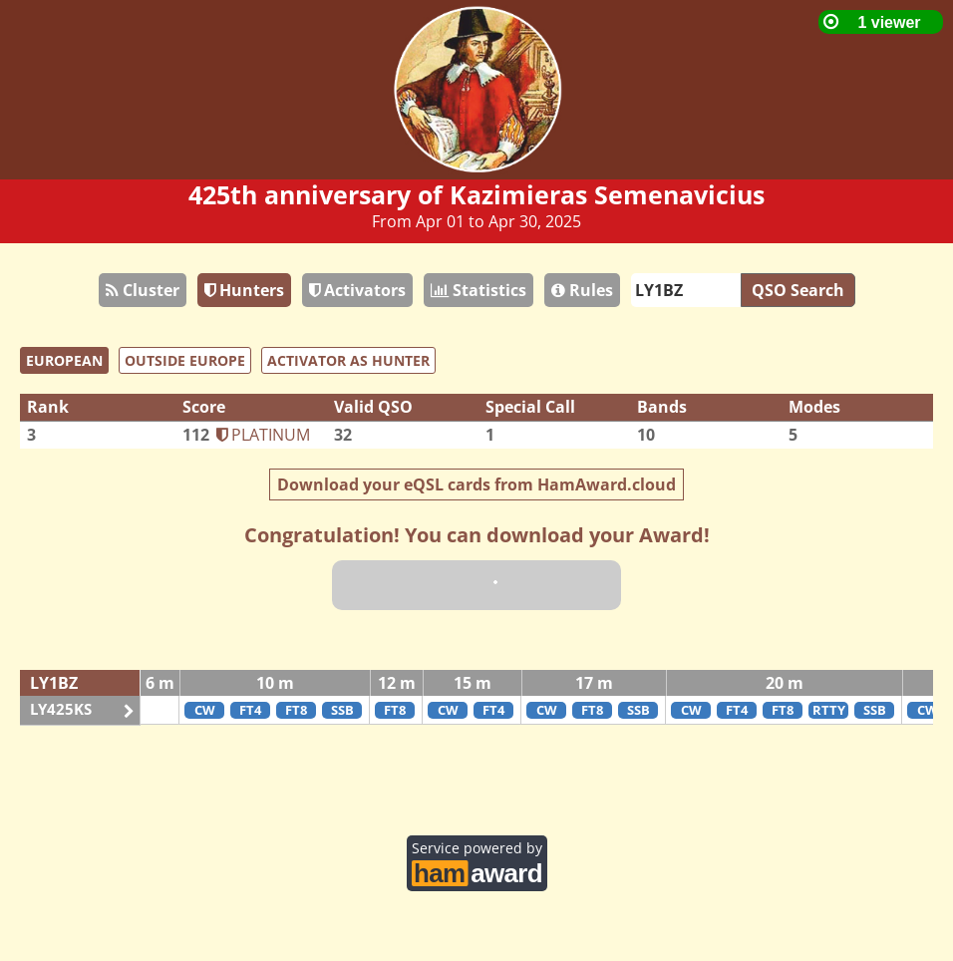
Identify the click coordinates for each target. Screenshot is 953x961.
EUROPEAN (64, 360)
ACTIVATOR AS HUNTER (348, 360)
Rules (582, 290)
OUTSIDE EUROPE (185, 360)
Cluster (142, 290)
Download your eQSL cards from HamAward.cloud (476, 484)
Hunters (244, 290)
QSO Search (798, 290)
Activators (357, 290)
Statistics (478, 290)
